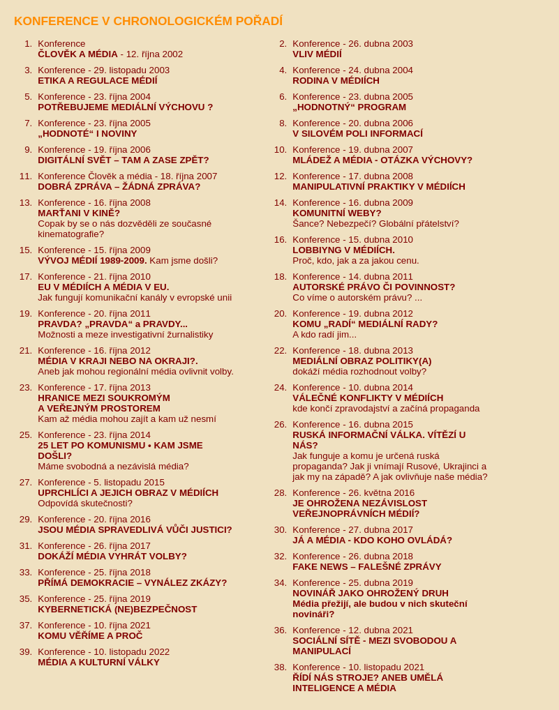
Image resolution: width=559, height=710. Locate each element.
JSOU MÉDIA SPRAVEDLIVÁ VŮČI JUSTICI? (135, 529)
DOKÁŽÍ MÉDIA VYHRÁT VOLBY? (112, 556)
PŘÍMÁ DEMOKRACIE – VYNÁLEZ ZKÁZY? (132, 582)
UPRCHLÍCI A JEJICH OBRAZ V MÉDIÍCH (128, 493)
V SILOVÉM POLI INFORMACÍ (357, 133)
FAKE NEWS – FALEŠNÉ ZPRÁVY (366, 566)
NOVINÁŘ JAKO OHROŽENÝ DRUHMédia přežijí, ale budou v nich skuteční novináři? (379, 603)
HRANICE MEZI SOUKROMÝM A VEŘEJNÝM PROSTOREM (104, 403)
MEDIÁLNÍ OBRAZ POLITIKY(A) (361, 361)
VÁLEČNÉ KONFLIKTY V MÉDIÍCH (367, 398)
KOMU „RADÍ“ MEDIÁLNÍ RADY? (365, 324)
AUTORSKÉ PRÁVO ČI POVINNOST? (373, 287)
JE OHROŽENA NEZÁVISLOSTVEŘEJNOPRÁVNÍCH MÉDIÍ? (359, 508)
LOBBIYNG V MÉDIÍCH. (343, 250)
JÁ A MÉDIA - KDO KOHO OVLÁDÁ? (372, 540)
